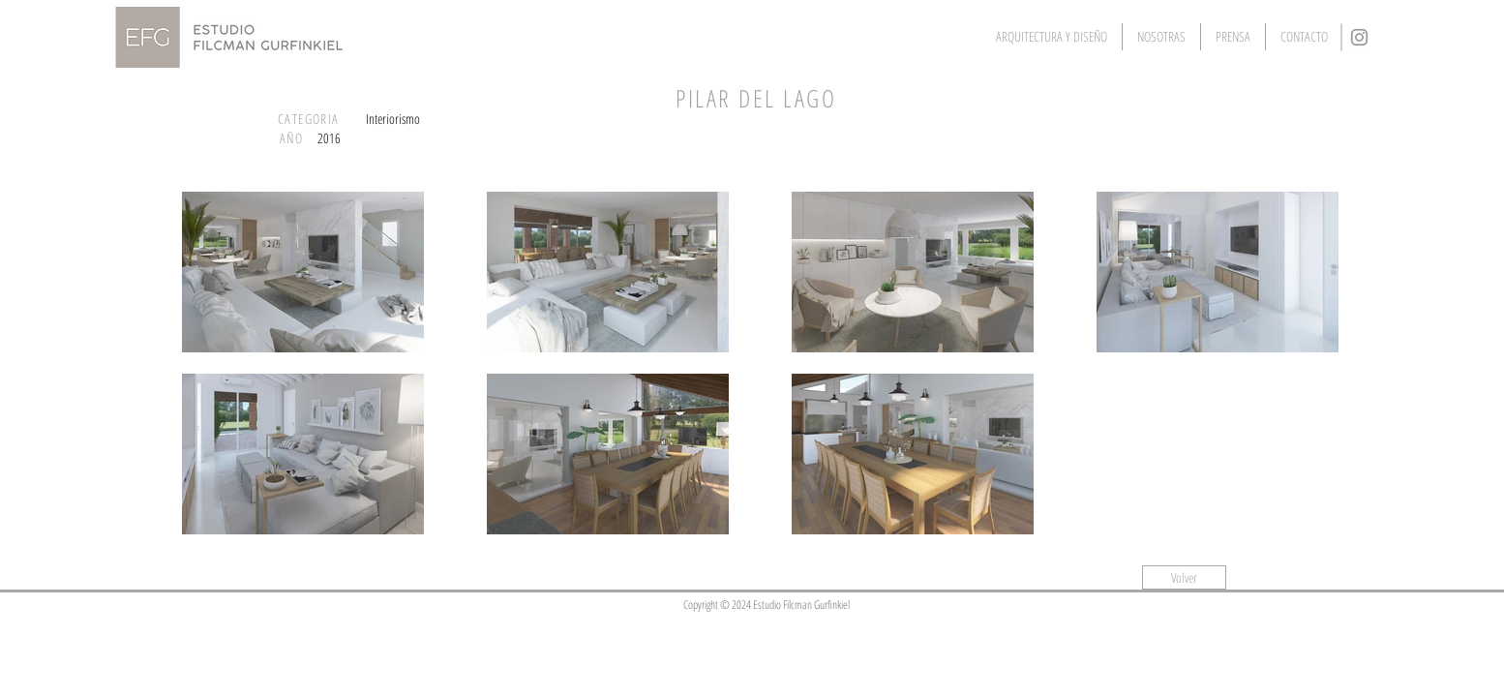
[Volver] (1184, 577)
